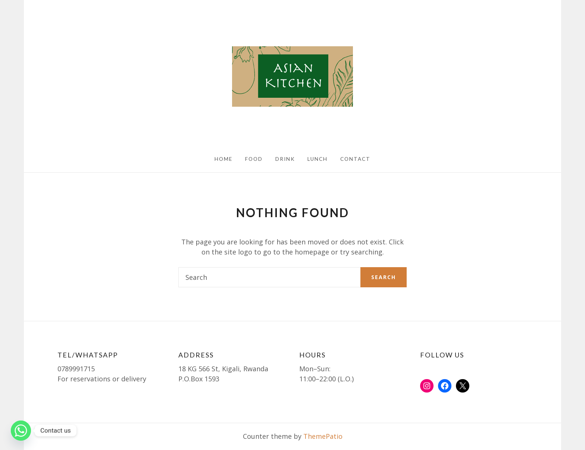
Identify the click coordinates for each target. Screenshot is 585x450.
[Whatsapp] (21, 431)
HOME (223, 159)
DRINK (285, 159)
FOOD (254, 159)
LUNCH (317, 159)
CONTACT (355, 159)
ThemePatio (322, 436)
